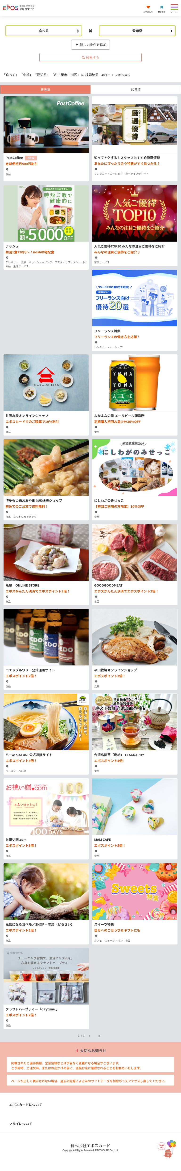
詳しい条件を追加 (91, 44)
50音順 (135, 89)
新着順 (45, 89)
